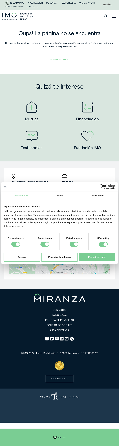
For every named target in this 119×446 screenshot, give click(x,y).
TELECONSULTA (68, 3)
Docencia (51, 3)
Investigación (35, 3)
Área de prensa (59, 330)
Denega (22, 257)
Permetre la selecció (59, 257)
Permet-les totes (97, 257)
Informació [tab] (98, 195)
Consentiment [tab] (21, 195)
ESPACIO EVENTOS (14, 7)
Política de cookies (59, 325)
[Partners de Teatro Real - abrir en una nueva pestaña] (59, 406)
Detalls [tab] (59, 195)
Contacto (59, 310)
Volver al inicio (59, 59)
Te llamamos (14, 3)
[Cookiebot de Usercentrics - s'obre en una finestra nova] (101, 186)
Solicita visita (59, 378)
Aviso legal (59, 315)
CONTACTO (32, 7)
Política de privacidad (59, 320)
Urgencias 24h (87, 3)
